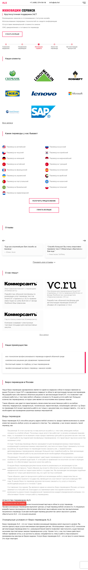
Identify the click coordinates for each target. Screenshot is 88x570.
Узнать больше (12, 34)
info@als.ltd (54, 2)
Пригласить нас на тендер (14, 480)
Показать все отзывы (44, 262)
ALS (4, 2)
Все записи (7, 123)
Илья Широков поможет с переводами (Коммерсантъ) (20, 289)
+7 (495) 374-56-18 (38, 2)
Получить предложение (44, 201)
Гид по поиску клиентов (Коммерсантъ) (21, 319)
